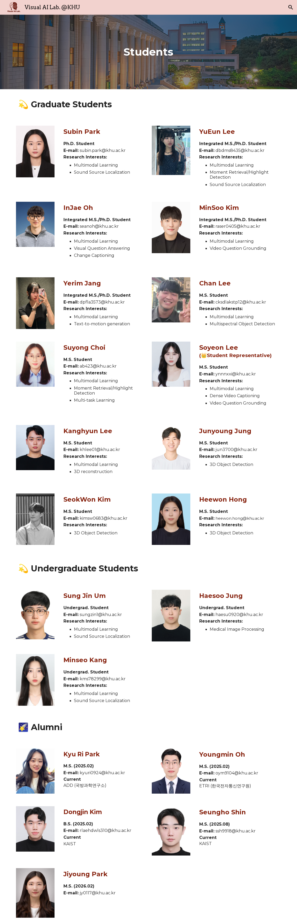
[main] (148, 51)
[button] (290, 7)
